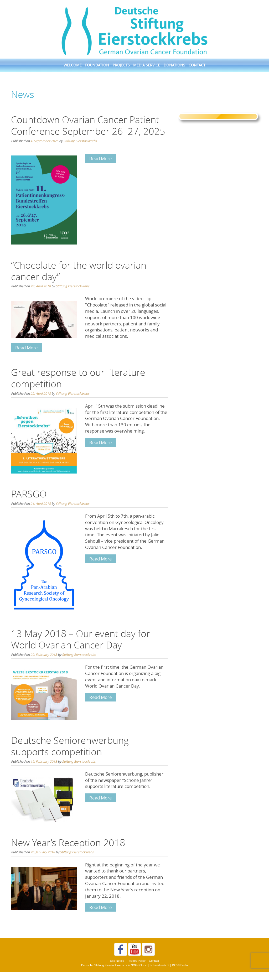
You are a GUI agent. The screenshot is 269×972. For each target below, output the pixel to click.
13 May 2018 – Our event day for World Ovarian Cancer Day (80, 639)
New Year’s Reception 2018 (68, 842)
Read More (100, 158)
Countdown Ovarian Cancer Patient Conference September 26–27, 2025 (88, 125)
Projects (121, 65)
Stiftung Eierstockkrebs (80, 141)
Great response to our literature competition (78, 378)
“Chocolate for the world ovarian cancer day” (78, 271)
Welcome (73, 65)
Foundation (97, 65)
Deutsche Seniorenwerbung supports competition (70, 746)
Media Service (146, 65)
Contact (197, 65)
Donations (174, 65)
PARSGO (29, 493)
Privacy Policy (136, 960)
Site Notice (117, 960)
